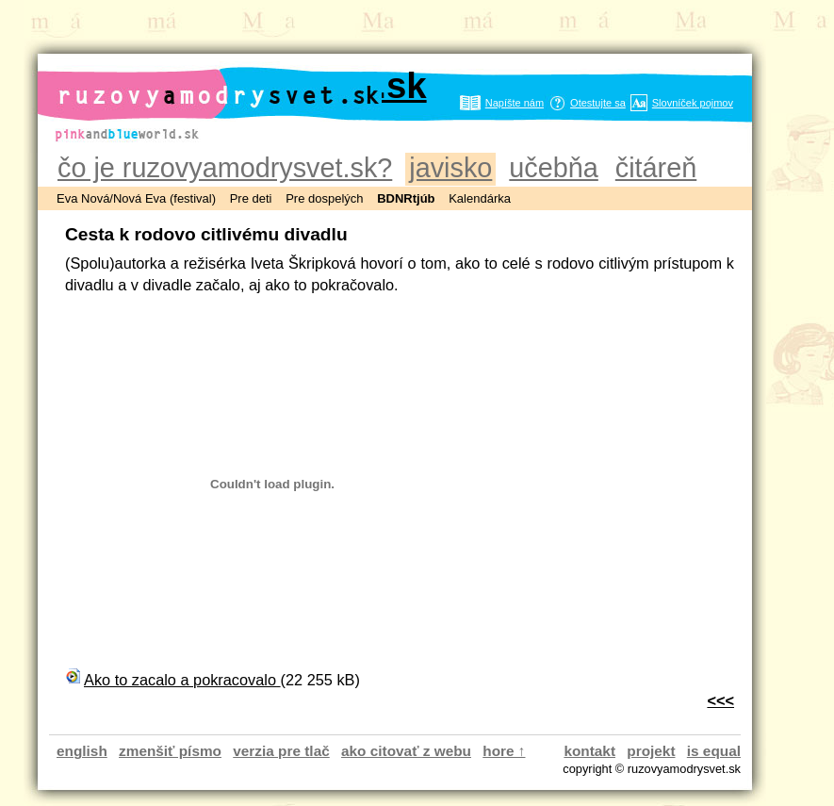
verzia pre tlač (281, 751)
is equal (714, 751)
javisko (450, 168)
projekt (651, 751)
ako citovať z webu (406, 751)
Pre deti (251, 198)
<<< (720, 700)
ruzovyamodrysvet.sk (242, 86)
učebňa (553, 168)
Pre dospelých (324, 198)
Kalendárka (480, 198)
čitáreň (655, 168)
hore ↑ (503, 751)
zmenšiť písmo (170, 751)
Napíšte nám (514, 102)
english (82, 751)
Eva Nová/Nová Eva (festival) (136, 198)
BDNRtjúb (405, 198)
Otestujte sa (598, 102)
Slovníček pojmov (692, 102)
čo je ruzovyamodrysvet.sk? (224, 168)
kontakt (589, 751)
